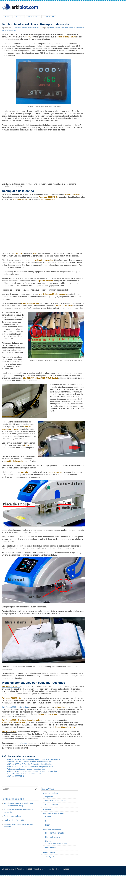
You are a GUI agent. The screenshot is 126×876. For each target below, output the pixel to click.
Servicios (33, 17)
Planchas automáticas (76, 28)
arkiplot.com (22, 743)
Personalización (34, 28)
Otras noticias (51, 848)
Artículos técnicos (21, 28)
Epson (48, 821)
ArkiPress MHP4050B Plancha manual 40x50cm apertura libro (32, 771)
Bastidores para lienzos (13, 816)
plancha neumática (61, 28)
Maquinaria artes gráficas (55, 800)
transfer (14, 30)
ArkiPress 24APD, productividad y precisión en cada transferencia (33, 759)
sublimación (6, 30)
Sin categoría (48, 856)
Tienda (19, 17)
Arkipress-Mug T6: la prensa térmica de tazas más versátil (30, 762)
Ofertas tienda (49, 852)
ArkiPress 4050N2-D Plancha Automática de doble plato (29, 764)
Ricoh (47, 825)
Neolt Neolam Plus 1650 (14, 820)
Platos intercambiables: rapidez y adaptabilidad (26, 769)
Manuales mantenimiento (53, 813)
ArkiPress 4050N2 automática (15, 707)
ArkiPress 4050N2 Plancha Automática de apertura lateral (30, 766)
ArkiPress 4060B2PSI (15, 776)
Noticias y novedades (52, 830)
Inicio (7, 17)
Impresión (49, 796)
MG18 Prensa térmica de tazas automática (24, 774)
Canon (48, 817)
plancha (51, 28)
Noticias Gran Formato (54, 833)
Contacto (49, 17)
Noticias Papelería (52, 837)
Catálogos (47, 809)
